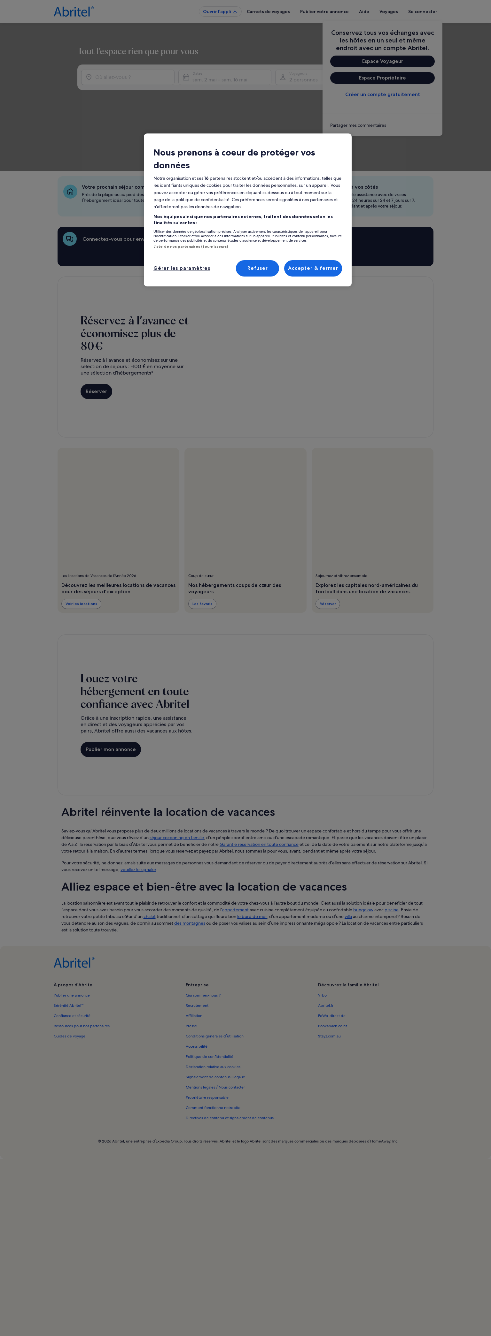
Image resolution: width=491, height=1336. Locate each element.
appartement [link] (235, 859)
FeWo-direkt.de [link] (332, 964)
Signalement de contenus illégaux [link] (215, 1026)
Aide (364, 11)
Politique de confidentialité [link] (209, 1005)
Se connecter (422, 11)
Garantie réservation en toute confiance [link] (259, 793)
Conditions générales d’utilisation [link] (214, 985)
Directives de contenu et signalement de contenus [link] (230, 1066)
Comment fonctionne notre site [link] (213, 1056)
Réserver (96, 340)
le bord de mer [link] (252, 865)
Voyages (388, 11)
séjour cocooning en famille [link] (177, 786)
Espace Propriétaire (382, 78)
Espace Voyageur (382, 61)
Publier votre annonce (324, 11)
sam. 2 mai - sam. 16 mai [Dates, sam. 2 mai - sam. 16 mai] (213, 114)
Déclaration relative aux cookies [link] (213, 1015)
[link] (382, 125)
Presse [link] (191, 974)
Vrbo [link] (322, 944)
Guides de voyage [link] (69, 985)
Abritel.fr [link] (325, 954)
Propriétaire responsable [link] (207, 1046)
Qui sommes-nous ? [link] (203, 944)
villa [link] (348, 865)
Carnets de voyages (268, 11)
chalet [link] (150, 865)
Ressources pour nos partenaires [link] (82, 974)
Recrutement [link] (197, 954)
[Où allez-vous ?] (114, 112)
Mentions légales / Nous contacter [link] (215, 1036)
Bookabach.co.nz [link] (332, 974)
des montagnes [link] (189, 872)
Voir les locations (81, 552)
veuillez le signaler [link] (138, 818)
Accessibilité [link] (196, 995)
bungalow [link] (363, 859)
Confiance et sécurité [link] (72, 964)
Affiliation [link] (194, 964)
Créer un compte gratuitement (382, 94)
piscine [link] (392, 859)
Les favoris (202, 552)
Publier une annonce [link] (72, 944)
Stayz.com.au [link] (329, 985)
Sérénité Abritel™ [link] (69, 954)
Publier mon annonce (111, 698)
